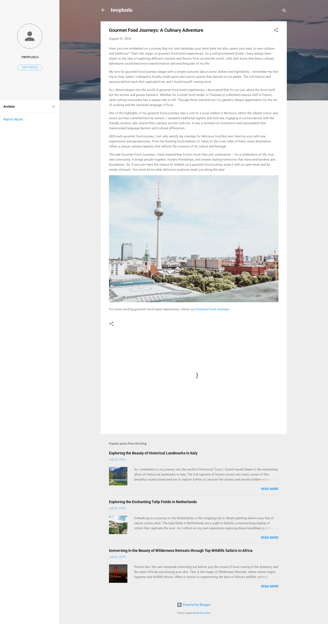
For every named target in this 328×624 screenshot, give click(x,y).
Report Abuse (13, 119)
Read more (269, 489)
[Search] (284, 11)
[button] (275, 31)
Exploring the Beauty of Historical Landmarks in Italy (153, 453)
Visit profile (30, 67)
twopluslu (121, 10)
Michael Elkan (203, 613)
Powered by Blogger (193, 605)
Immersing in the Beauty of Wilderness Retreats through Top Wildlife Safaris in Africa (180, 550)
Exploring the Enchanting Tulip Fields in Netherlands (153, 502)
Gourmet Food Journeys (212, 309)
